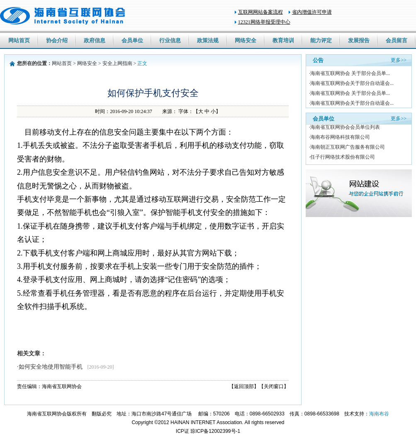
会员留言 (396, 40)
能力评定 (321, 40)
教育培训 (283, 40)
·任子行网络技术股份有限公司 (342, 158)
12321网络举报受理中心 (264, 22)
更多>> (398, 60)
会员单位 (132, 40)
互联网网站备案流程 (260, 12)
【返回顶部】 (244, 386)
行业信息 (170, 40)
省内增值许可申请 (312, 12)
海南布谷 (379, 414)
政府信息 (94, 40)
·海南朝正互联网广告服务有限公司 (347, 148)
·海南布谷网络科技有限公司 (339, 138)
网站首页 (19, 40)
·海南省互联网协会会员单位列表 (344, 128)
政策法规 (208, 40)
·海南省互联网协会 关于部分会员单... (349, 73)
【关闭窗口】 (274, 386)
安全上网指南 (117, 63)
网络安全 (245, 40)
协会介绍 (57, 40)
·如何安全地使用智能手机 (65, 367)
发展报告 (359, 40)
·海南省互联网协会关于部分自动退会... (351, 83)
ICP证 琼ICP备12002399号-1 (208, 431)
